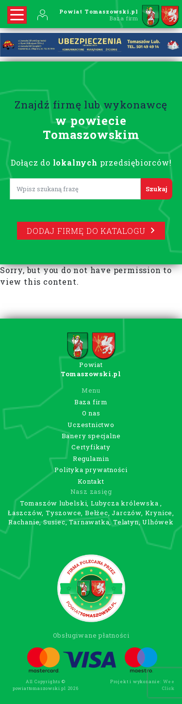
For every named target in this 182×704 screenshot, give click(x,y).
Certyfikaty (91, 447)
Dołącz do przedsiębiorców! (91, 162)
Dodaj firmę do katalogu (91, 231)
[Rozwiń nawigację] (17, 15)
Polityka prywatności (90, 469)
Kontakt (91, 481)
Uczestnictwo (91, 424)
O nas (91, 413)
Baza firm (91, 402)
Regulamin (91, 458)
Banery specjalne (91, 435)
